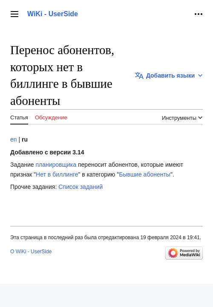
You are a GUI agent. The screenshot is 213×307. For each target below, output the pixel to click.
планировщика (55, 164)
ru (25, 139)
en (13, 139)
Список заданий (80, 186)
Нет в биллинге (57, 174)
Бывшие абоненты (144, 174)
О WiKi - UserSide (31, 252)
